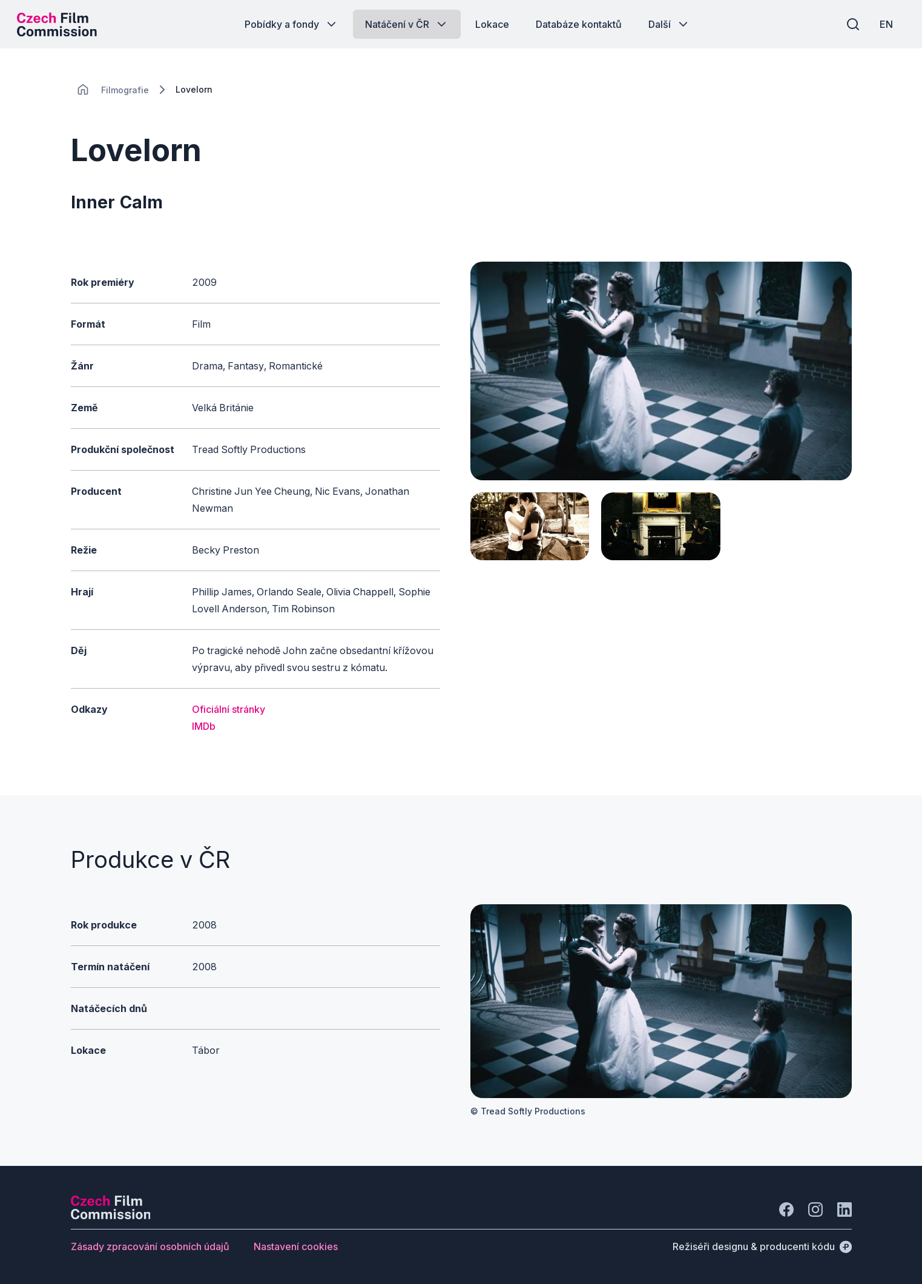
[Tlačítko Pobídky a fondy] (291, 24)
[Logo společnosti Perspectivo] (111, 1216)
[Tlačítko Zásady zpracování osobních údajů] (150, 1246)
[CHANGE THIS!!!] (83, 90)
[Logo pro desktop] (58, 24)
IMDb (204, 726)
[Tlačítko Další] (669, 24)
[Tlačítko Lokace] (492, 24)
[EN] (885, 24)
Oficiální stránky (228, 709)
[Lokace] (125, 90)
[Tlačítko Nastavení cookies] (296, 1246)
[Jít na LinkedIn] (844, 1209)
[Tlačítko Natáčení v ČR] (407, 24)
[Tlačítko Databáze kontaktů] (579, 24)
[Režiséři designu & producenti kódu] (762, 1246)
